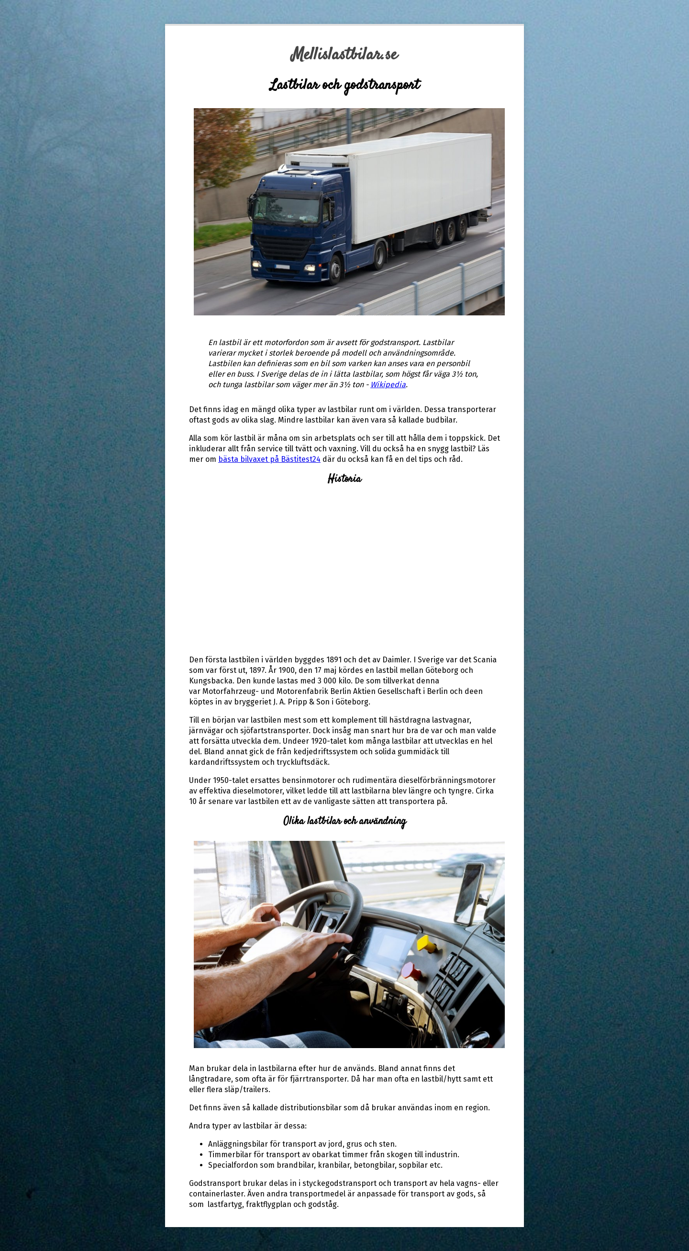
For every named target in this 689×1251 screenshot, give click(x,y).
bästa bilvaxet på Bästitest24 (269, 459)
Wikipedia (388, 384)
